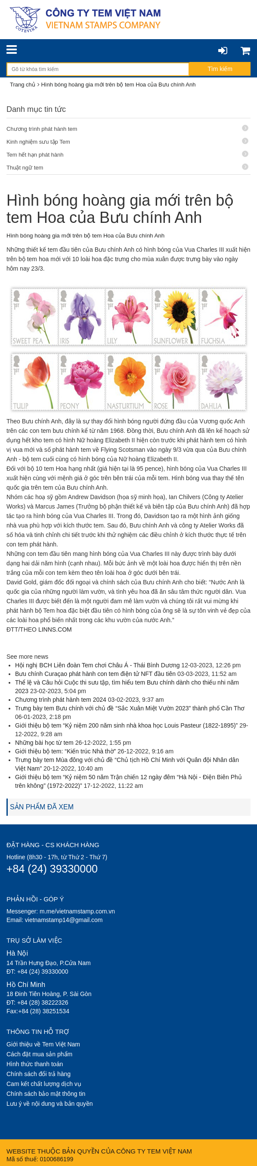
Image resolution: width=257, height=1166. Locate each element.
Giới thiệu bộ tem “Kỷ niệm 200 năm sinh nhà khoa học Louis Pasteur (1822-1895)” (126, 725)
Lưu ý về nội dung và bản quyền (49, 1103)
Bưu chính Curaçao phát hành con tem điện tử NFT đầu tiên (95, 673)
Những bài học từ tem (44, 742)
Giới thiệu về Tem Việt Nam (43, 1044)
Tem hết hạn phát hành (127, 154)
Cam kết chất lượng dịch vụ (43, 1083)
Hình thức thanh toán (34, 1064)
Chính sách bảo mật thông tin (45, 1093)
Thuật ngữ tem (127, 167)
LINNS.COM (55, 629)
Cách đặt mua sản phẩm (39, 1054)
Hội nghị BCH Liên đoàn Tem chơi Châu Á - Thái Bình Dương (97, 665)
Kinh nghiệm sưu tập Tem (127, 141)
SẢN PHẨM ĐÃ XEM (42, 807)
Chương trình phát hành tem (127, 128)
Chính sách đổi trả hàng (38, 1073)
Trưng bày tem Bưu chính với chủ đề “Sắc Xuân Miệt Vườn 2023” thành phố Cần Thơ (130, 708)
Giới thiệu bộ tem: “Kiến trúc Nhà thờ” (65, 751)
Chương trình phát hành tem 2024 (60, 699)
